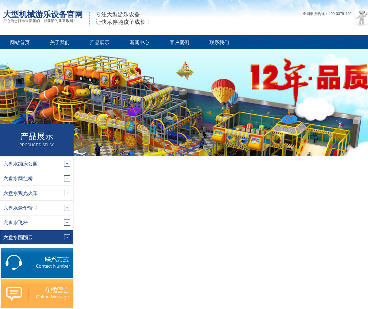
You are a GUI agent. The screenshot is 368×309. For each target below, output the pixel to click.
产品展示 (99, 42)
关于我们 (60, 42)
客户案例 (179, 42)
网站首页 (20, 42)
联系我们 (219, 42)
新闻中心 (139, 42)
